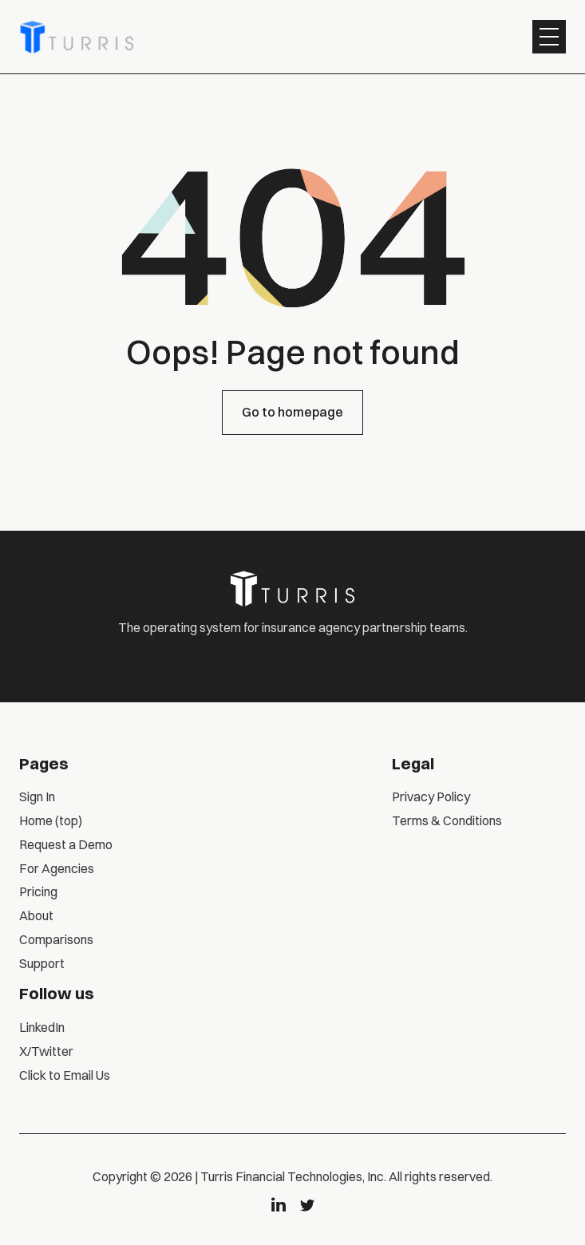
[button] (549, 36)
